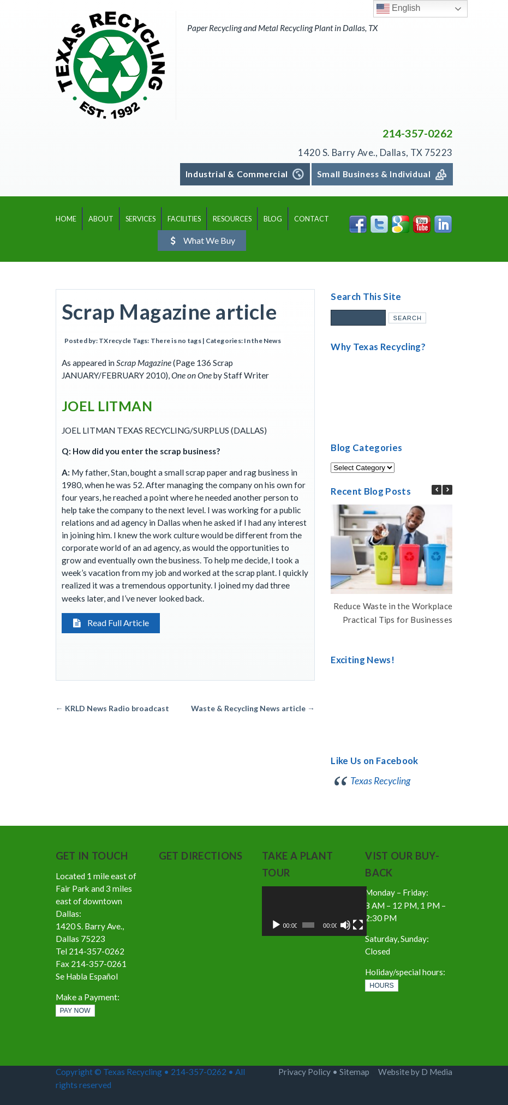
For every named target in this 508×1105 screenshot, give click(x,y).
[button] (447, 490)
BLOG (273, 219)
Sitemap (354, 1072)
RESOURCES (232, 219)
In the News (262, 341)
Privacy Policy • (308, 1072)
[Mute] (334, 925)
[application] (305, 911)
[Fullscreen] (343, 925)
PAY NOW (75, 1011)
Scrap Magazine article (169, 311)
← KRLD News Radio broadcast (112, 708)
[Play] (276, 925)
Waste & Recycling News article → (253, 708)
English (398, 8)
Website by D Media (415, 1072)
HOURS (381, 986)
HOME (66, 219)
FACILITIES (184, 219)
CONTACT (311, 219)
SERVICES (140, 219)
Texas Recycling (380, 781)
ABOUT (100, 219)
